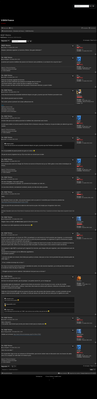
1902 (83, 283)
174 (83, 66)
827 (83, 196)
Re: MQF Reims (6, 57)
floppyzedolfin (80, 221)
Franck (78, 94)
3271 (83, 226)
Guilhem (79, 192)
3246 (83, 99)
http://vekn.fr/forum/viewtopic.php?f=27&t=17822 (27, 334)
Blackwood (10, 37)
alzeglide (79, 62)
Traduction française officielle (46, 378)
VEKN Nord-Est (17, 37)
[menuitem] (11, 28)
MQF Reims (5, 35)
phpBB (44, 376)
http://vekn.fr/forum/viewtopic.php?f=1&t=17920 (14, 202)
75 (82, 49)
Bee (78, 45)
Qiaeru (55, 378)
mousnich (79, 280)
